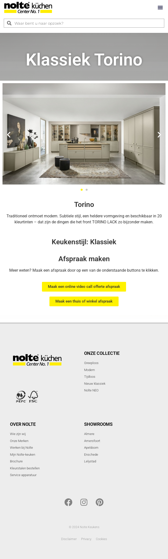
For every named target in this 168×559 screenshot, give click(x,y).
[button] (160, 7)
